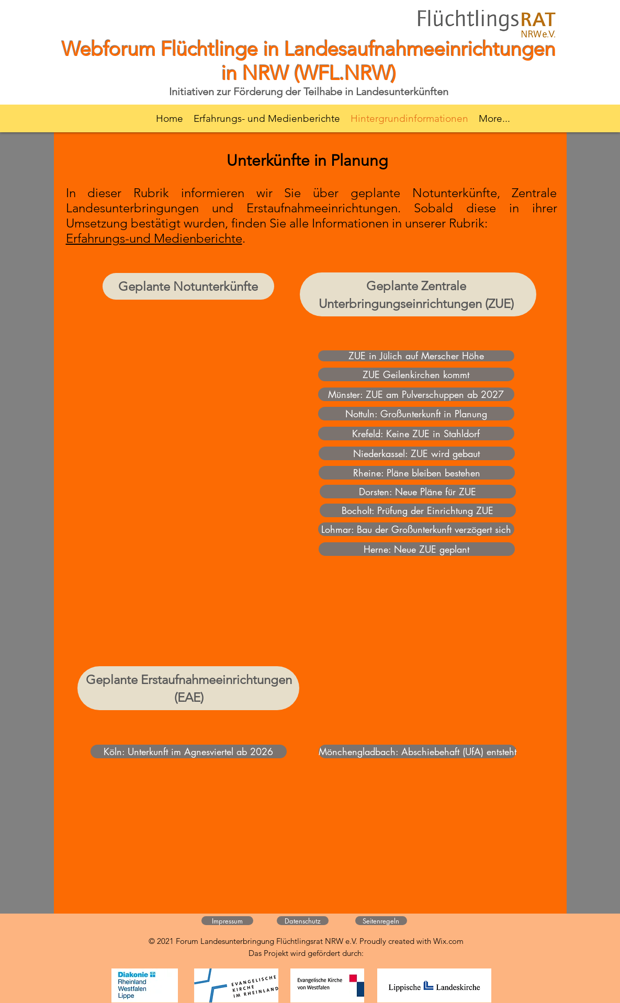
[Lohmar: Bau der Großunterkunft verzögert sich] (416, 529)
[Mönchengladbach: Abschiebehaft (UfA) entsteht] (417, 751)
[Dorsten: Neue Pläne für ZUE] (418, 491)
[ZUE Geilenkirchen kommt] (416, 374)
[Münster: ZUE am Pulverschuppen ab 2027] (416, 394)
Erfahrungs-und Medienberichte (154, 238)
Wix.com (448, 941)
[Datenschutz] (303, 920)
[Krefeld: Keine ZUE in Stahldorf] (416, 433)
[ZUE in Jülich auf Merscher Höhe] (416, 355)
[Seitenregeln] (381, 920)
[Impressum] (227, 920)
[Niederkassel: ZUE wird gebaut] (417, 453)
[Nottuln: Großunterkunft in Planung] (416, 413)
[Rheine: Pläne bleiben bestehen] (417, 473)
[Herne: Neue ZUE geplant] (417, 549)
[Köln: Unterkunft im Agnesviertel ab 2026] (189, 751)
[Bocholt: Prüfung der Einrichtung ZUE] (418, 510)
